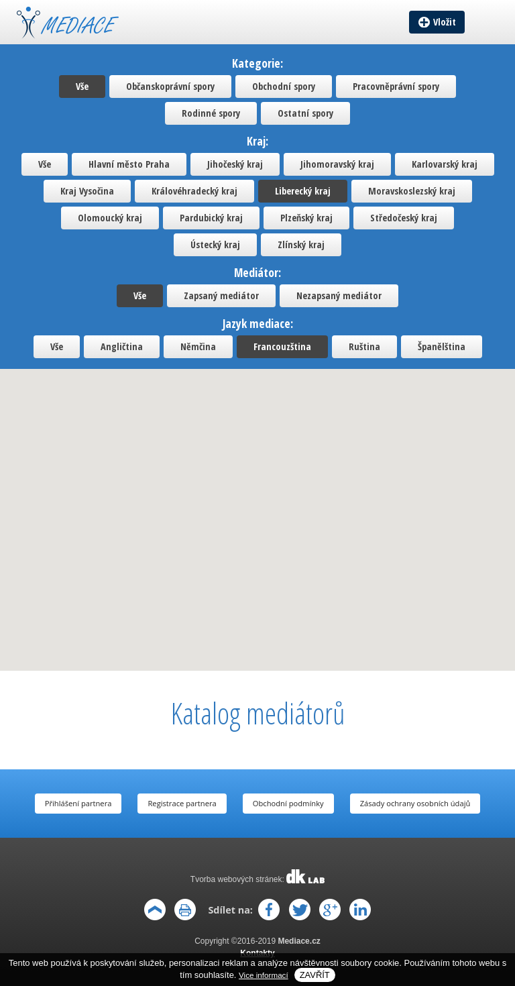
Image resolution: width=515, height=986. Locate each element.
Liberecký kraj (303, 190)
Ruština (364, 346)
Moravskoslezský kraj (411, 190)
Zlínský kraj (301, 244)
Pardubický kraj (211, 217)
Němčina (198, 346)
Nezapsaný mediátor (339, 295)
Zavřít (315, 975)
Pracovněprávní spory (396, 86)
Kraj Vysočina (87, 190)
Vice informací (263, 975)
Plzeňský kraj (306, 217)
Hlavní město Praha (129, 164)
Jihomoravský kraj (337, 164)
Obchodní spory (283, 86)
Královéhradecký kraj (194, 190)
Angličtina (122, 346)
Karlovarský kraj (444, 164)
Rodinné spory (211, 113)
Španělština (441, 346)
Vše (82, 86)
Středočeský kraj (403, 217)
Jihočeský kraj (235, 164)
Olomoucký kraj (110, 217)
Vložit (444, 21)
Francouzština (282, 346)
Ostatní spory (305, 113)
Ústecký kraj (215, 244)
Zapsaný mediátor (221, 295)
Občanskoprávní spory (170, 86)
